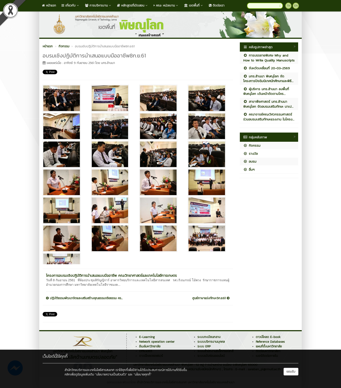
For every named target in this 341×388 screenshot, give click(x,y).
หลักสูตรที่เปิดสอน (132, 5)
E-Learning (147, 337)
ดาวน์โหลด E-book (268, 337)
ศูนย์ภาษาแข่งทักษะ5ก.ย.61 (211, 298)
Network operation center (157, 341)
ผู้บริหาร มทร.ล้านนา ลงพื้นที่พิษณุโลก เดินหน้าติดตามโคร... (266, 91)
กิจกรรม (251, 145)
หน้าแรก (49, 5)
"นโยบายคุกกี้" (142, 374)
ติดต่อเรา (216, 5)
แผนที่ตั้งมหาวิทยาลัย (269, 346)
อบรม (249, 161)
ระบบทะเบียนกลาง (209, 337)
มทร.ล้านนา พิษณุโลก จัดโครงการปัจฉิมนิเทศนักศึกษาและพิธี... (268, 78)
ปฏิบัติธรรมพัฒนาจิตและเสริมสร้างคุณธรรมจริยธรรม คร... (84, 298)
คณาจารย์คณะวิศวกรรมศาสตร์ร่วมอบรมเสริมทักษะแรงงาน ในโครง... (268, 117)
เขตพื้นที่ (193, 5)
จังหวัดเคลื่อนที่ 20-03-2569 (266, 68)
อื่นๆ (249, 169)
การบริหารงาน (98, 5)
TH (288, 6)
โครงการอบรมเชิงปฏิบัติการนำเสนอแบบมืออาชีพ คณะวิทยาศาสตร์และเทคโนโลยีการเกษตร (111, 275)
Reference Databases (270, 341)
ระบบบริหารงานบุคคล (211, 341)
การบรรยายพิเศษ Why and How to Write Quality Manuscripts (269, 58)
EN (296, 6)
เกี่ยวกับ (70, 5)
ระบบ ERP (204, 346)
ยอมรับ (290, 371)
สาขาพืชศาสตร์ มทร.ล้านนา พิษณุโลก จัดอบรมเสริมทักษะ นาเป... (268, 104)
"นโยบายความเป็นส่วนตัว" (111, 374)
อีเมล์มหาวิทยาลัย (149, 346)
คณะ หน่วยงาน (166, 5)
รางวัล (250, 153)
